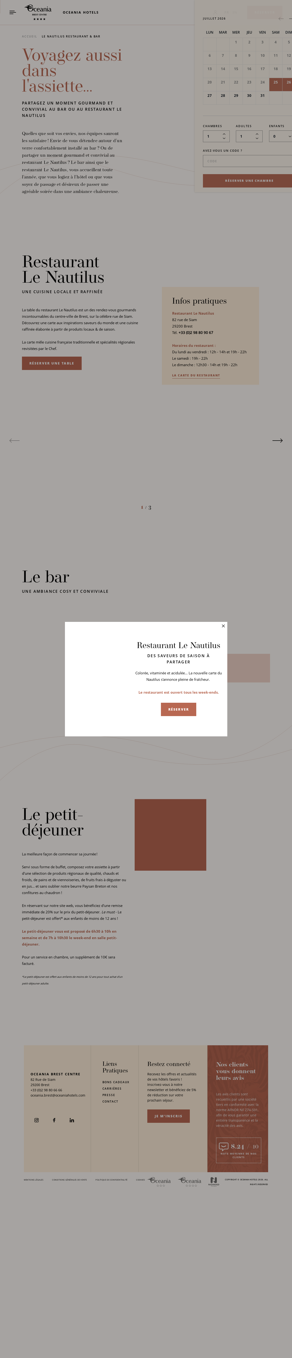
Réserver (178, 709)
